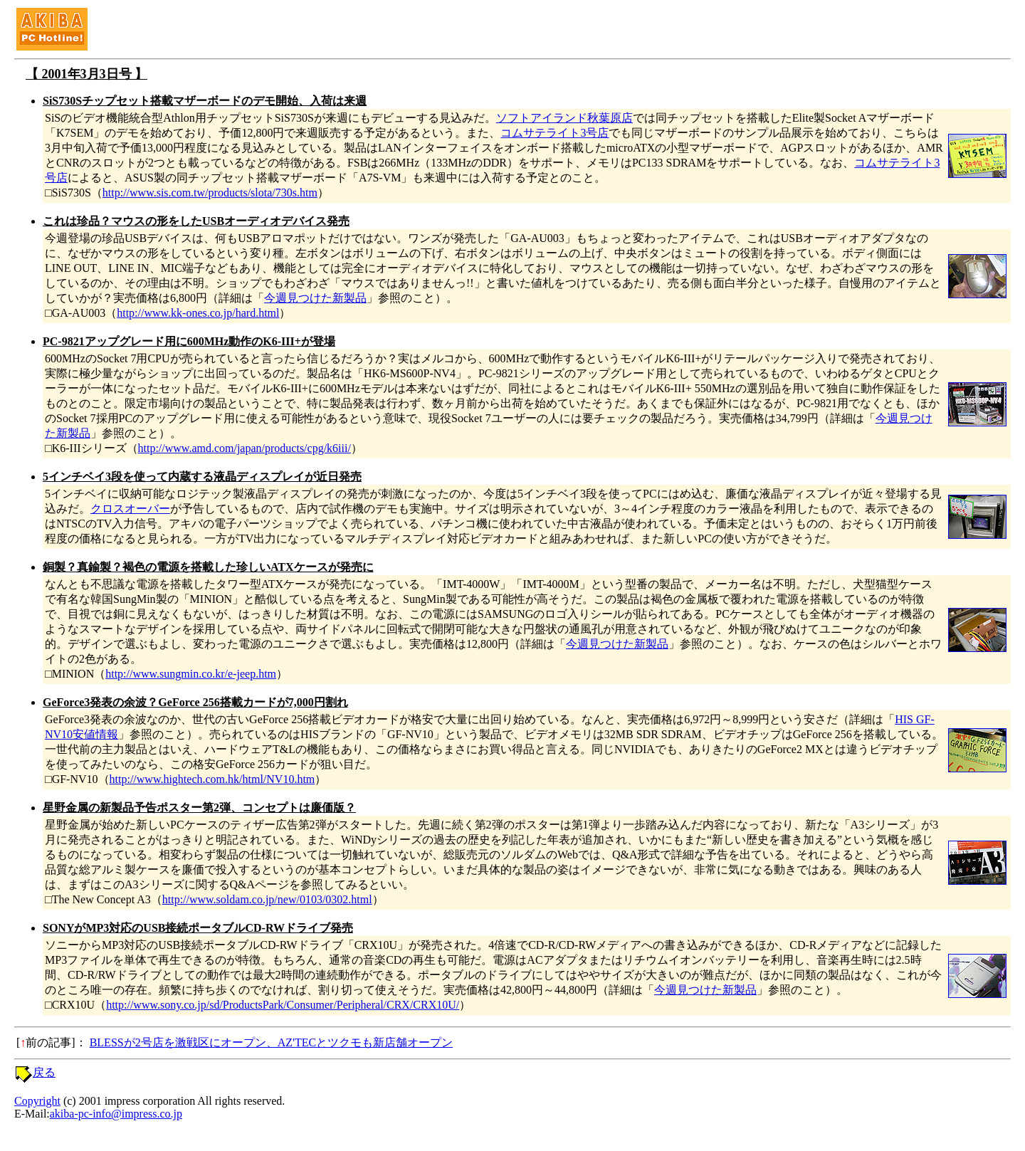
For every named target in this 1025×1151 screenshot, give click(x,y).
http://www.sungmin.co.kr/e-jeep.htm (190, 674)
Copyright (37, 1101)
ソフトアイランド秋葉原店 (564, 118)
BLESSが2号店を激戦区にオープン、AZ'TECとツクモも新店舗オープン (271, 1042)
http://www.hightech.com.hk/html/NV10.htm (212, 779)
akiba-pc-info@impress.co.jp (116, 1114)
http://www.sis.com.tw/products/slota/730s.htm (209, 192)
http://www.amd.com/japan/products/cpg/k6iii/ (244, 448)
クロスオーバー (130, 509)
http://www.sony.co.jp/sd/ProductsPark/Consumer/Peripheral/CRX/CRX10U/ (282, 1005)
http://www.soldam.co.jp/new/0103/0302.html (267, 899)
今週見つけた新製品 (315, 298)
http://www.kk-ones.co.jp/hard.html (198, 313)
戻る (44, 1072)
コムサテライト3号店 (554, 133)
